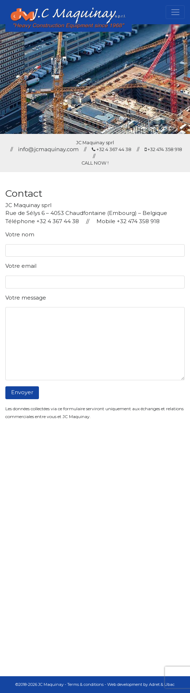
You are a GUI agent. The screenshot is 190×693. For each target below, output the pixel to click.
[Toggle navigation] (175, 12)
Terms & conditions (85, 684)
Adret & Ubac (162, 684)
